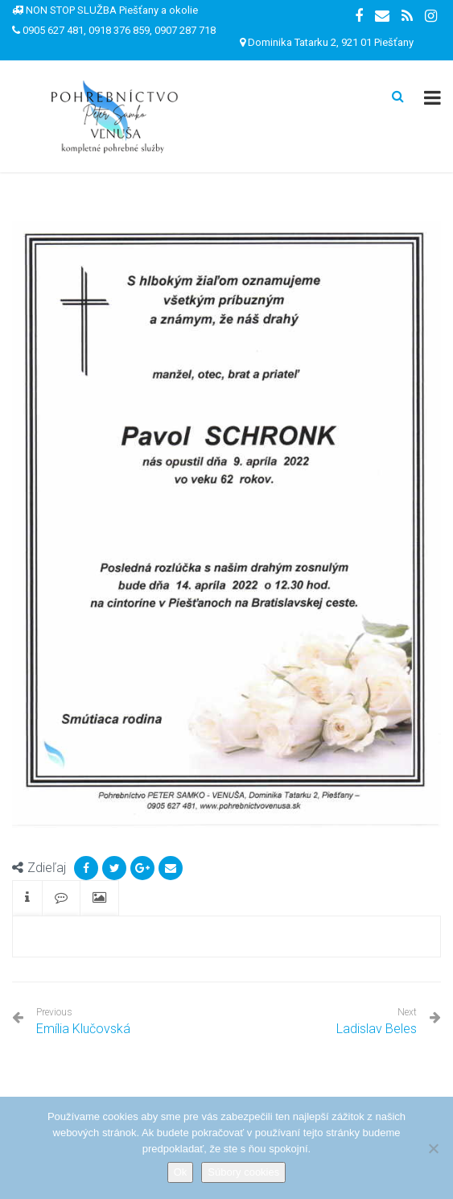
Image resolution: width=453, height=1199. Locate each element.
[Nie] (433, 1148)
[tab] (27, 898)
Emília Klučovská (83, 1021)
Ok (180, 1172)
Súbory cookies (243, 1172)
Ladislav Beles (376, 1028)
